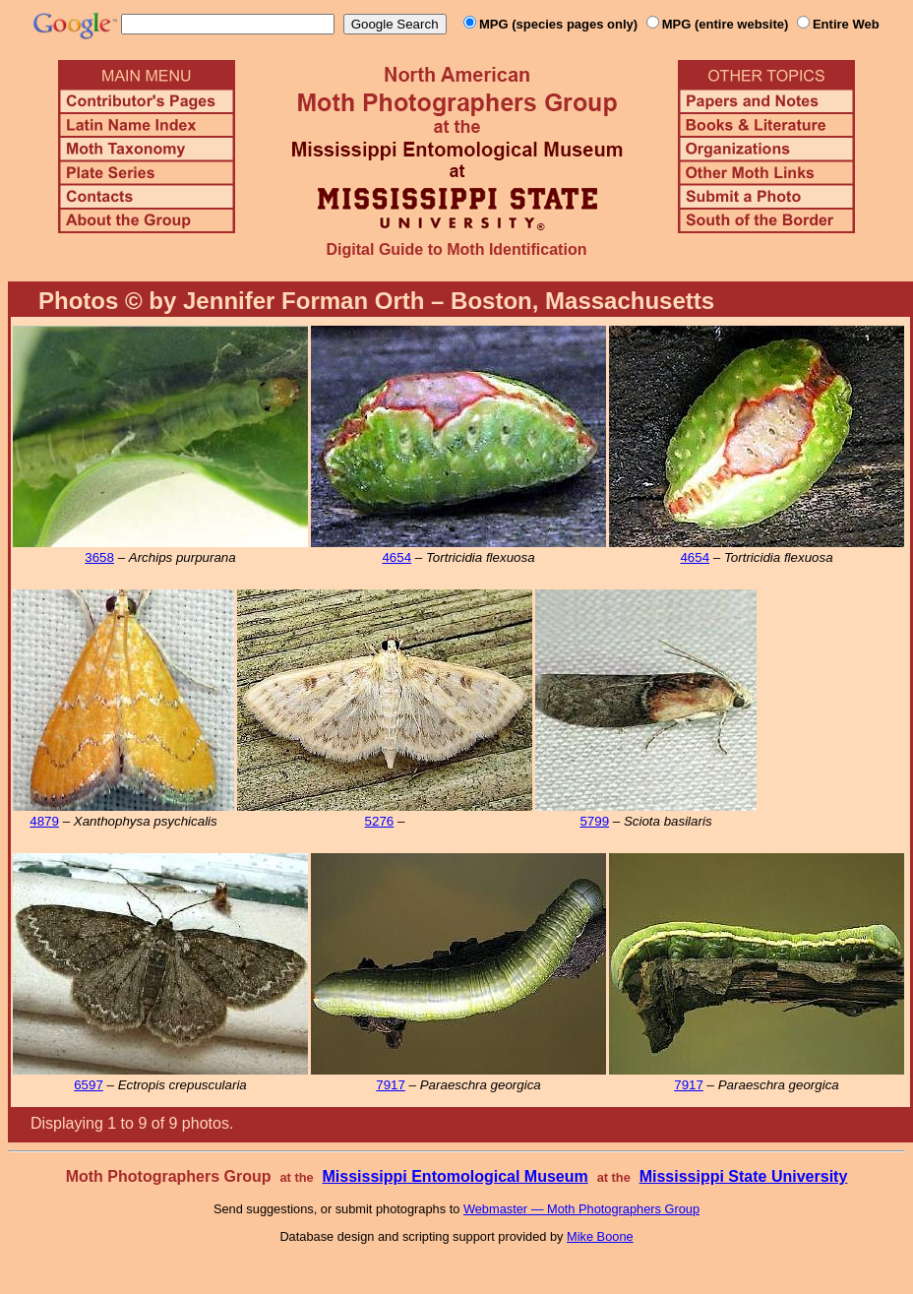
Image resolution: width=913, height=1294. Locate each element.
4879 (44, 821)
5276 (380, 821)
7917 (390, 1085)
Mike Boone (600, 1236)
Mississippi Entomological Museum (454, 1176)
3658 (99, 557)
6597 (88, 1085)
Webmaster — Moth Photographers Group (581, 1209)
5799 (594, 821)
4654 (396, 557)
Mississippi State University (743, 1176)
